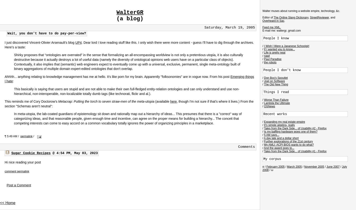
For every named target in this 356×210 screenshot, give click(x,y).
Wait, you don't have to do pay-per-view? (46, 33)
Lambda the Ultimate (277, 103)
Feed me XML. (271, 27)
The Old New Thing (276, 84)
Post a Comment (19, 185)
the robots (270, 62)
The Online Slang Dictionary (291, 17)
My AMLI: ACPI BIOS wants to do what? (289, 144)
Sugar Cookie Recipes (31, 153)
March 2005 (294, 166)
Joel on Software (274, 81)
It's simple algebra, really (279, 125)
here (173, 101)
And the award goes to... (279, 148)
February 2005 (275, 166)
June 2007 (333, 166)
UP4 (78, 42)
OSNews (269, 106)
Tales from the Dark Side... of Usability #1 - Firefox (295, 151)
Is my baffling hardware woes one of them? (291, 131)
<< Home (7, 203)
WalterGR (129, 12)
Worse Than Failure (276, 99)
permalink (26, 136)
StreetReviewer (319, 17)
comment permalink (17, 171)
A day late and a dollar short (281, 138)
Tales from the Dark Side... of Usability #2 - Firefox (295, 128)
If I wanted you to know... (279, 49)
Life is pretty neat (274, 52)
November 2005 (314, 166)
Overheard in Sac (273, 20)
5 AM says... (271, 135)
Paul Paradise (273, 59)
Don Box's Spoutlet (276, 78)
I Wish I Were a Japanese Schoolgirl (286, 46)
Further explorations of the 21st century (288, 141)
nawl (267, 56)
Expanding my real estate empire (284, 121)
